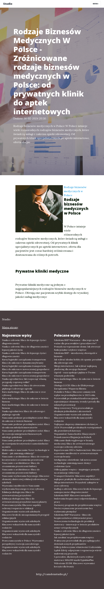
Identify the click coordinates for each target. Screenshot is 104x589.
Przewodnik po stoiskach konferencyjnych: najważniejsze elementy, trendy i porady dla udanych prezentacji (77, 401)
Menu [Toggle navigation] (96, 4)
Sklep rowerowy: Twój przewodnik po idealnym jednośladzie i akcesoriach (73, 410)
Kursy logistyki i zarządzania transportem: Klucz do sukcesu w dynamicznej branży (24, 361)
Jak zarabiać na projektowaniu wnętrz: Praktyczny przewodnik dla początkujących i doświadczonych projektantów (77, 540)
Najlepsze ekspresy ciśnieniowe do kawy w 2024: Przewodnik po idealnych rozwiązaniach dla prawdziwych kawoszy (78, 427)
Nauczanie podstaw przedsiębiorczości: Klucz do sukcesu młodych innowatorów (26, 426)
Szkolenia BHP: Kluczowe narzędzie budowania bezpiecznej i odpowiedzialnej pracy (75, 498)
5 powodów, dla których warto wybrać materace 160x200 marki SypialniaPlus (74, 558)
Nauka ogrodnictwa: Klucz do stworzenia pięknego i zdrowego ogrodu (23, 387)
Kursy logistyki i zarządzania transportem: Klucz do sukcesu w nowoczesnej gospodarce (25, 368)
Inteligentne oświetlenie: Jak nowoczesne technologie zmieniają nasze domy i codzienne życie (75, 463)
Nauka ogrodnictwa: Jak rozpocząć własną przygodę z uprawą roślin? (24, 381)
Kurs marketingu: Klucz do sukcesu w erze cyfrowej (24, 393)
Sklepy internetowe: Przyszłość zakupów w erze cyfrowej (76, 484)
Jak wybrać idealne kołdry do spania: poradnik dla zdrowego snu (77, 361)
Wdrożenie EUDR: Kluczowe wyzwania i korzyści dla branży (74, 565)
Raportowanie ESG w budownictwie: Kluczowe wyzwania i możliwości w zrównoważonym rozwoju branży (78, 453)
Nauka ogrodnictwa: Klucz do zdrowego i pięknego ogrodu (23, 413)
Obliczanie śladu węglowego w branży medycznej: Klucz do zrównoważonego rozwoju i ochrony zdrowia (74, 443)
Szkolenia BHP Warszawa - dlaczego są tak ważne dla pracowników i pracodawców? (76, 342)
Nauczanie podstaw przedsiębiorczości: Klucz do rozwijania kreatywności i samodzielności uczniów (26, 443)
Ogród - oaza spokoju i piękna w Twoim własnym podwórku (74, 374)
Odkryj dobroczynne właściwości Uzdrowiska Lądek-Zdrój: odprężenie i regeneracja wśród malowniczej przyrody (77, 550)
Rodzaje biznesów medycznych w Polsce (75, 191)
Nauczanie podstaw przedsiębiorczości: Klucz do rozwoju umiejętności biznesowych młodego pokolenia (26, 433)
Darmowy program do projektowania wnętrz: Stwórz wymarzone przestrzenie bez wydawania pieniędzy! (78, 508)
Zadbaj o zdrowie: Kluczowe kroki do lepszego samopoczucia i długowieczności (78, 490)
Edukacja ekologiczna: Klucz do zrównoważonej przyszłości (18, 494)
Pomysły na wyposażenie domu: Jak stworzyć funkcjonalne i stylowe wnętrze (77, 348)
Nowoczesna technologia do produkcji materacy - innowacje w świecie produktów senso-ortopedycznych (76, 524)
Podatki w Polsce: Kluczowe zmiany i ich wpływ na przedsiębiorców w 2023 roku (74, 393)
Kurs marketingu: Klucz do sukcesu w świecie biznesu (25, 400)
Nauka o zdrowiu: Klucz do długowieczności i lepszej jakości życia (25, 348)
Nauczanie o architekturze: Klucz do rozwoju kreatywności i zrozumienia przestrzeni (25, 458)
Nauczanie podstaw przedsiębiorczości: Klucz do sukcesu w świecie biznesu (26, 419)
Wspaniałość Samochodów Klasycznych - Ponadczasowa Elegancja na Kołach (75, 435)
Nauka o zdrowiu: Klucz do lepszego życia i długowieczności (24, 342)
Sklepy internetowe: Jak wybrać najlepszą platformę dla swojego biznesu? (75, 368)
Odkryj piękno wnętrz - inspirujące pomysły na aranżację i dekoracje (76, 471)
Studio (7, 4)
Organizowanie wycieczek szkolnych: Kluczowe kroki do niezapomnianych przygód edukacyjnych (25, 514)
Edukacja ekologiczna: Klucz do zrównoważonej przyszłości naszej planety (24, 500)
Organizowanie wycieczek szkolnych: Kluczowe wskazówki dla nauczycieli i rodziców (21, 524)
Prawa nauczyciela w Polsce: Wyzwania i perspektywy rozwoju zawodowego (23, 542)
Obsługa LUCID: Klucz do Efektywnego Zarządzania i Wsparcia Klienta (74, 387)
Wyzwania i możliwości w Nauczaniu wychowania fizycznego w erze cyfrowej (23, 487)
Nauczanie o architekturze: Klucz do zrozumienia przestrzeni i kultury (21, 465)
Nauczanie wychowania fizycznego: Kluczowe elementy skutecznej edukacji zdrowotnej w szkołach (25, 479)
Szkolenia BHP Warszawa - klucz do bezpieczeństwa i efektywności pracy (73, 516)
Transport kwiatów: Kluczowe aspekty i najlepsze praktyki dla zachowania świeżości (77, 478)
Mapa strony (10, 327)
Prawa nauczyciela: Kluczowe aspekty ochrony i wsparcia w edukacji (21, 507)
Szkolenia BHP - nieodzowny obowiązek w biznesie (75, 355)
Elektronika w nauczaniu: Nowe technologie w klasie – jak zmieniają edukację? (26, 452)
